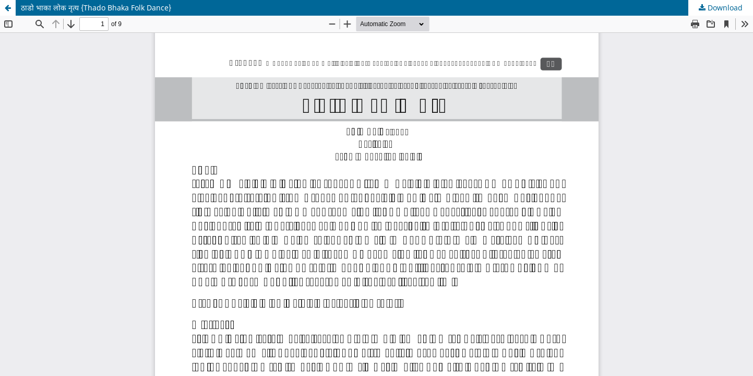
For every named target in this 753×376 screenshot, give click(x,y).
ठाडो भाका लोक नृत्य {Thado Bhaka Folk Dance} (96, 8)
